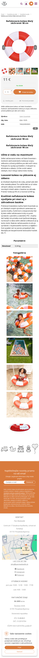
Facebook (19, 569)
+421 (15, 561)
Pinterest (19, 575)
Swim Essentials (25, 116)
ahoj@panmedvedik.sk (19, 564)
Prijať (19, 647)
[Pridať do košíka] (24, 91)
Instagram (20, 572)
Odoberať (29, 482)
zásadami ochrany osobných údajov (14, 493)
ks (8, 92)
